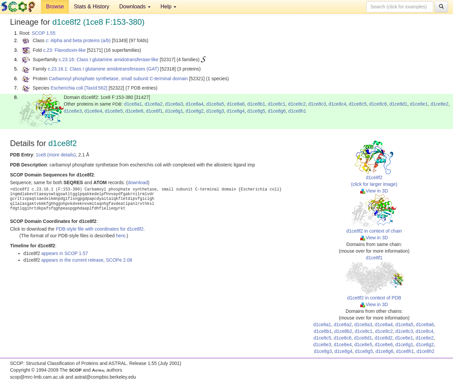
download (138, 182)
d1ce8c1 (276, 104)
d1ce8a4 (195, 104)
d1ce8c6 (378, 104)
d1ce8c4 (337, 104)
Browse (55, 6)
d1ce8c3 (317, 104)
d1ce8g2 (195, 111)
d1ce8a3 (174, 104)
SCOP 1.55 (43, 33)
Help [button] (168, 6)
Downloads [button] (135, 6)
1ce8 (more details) (56, 154)
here (120, 235)
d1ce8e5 (114, 111)
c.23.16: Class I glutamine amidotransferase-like (109, 59)
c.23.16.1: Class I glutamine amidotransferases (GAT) (103, 69)
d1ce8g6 (277, 111)
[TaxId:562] (95, 88)
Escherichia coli (67, 88)
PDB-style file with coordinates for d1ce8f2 (100, 229)
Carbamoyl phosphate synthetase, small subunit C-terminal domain (118, 78)
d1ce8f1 (154, 111)
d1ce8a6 (236, 104)
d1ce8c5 (358, 104)
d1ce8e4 (93, 111)
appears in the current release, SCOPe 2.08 (86, 260)
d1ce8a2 (154, 104)
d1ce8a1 (133, 104)
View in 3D (374, 191)
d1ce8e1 (419, 104)
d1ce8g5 (256, 111)
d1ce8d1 (398, 104)
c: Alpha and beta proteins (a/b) (78, 40)
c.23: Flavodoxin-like (64, 50)
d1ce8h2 (426, 351)
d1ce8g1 (174, 111)
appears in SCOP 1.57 (64, 253)
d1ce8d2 (384, 338)
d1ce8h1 (297, 111)
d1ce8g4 (236, 111)
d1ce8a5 (215, 104)
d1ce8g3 (215, 111)
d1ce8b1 (256, 104)
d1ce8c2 (297, 104)
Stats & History (91, 6)
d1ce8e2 (439, 104)
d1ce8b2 (343, 331)
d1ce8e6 (135, 111)
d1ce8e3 (73, 111)
